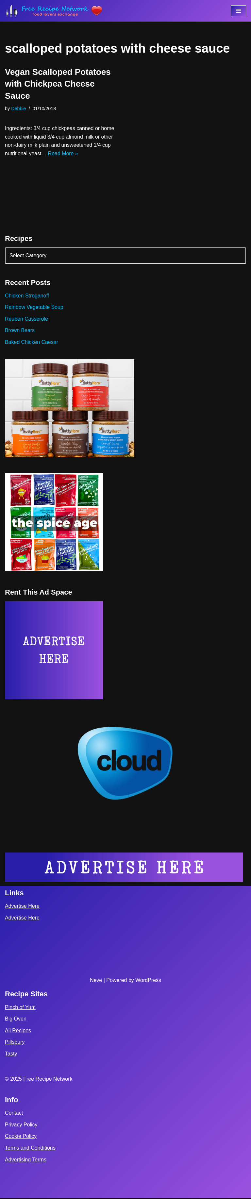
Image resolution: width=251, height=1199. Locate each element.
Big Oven (15, 1019)
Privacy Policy (21, 1125)
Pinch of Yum (20, 1007)
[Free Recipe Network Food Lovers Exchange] (54, 11)
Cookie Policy (21, 1137)
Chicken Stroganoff (27, 296)
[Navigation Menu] (238, 10)
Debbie (18, 108)
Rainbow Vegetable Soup (34, 307)
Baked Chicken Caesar (32, 342)
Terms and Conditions (30, 1148)
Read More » (63, 153)
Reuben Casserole (26, 319)
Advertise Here (22, 906)
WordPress (148, 981)
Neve (96, 981)
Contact (14, 1113)
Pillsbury (15, 1042)
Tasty (11, 1054)
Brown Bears (20, 330)
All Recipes (18, 1031)
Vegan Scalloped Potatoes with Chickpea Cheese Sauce (58, 84)
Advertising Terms (25, 1160)
